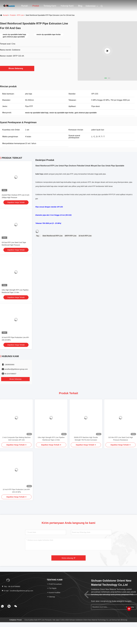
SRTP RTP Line (70, 236)
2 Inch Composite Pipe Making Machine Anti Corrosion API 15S (16, 438)
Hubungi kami (67, 6)
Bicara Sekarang (17, 68)
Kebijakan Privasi (15, 620)
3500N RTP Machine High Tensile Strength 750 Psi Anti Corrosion (86, 438)
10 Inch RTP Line (85, 236)
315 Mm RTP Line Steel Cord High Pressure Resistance (120, 438)
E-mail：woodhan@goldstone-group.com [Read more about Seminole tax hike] (17, 591)
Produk (35, 6)
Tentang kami (49, 6)
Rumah (24, 6)
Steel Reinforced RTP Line (53, 236)
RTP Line (20, 15)
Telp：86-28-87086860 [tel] (11, 586)
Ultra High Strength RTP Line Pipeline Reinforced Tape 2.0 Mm (51, 438)
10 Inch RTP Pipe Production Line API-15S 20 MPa (16, 491)
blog (80, 6)
